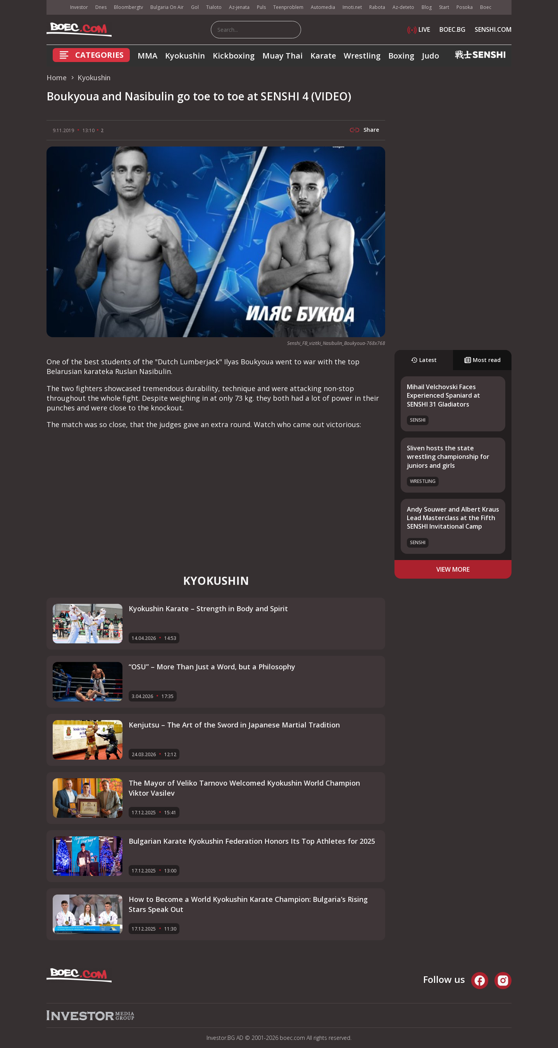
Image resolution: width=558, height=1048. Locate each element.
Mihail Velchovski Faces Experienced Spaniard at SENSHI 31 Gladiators (443, 396)
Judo (430, 55)
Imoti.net (352, 7)
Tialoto (214, 7)
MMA (147, 55)
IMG (56, 7)
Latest (424, 360)
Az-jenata (239, 7)
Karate (323, 55)
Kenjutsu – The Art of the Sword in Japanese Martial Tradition (234, 724)
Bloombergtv (128, 7)
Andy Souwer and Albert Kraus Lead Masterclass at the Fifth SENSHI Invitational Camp (453, 518)
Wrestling (362, 55)
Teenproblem (288, 7)
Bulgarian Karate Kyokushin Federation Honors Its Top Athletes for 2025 (252, 841)
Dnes (101, 7)
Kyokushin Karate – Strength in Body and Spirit (208, 608)
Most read (482, 360)
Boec (485, 7)
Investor (79, 7)
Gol (195, 7)
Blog (427, 7)
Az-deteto (403, 7)
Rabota (377, 7)
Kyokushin (185, 55)
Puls (261, 7)
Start (444, 7)
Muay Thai (282, 55)
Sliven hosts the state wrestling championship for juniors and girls (448, 457)
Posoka (464, 7)
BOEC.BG (452, 29)
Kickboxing (234, 55)
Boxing (401, 55)
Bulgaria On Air (167, 7)
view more (453, 569)
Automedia (323, 7)
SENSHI (417, 420)
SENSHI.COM (493, 29)
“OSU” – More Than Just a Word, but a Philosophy (212, 666)
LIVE (418, 29)
